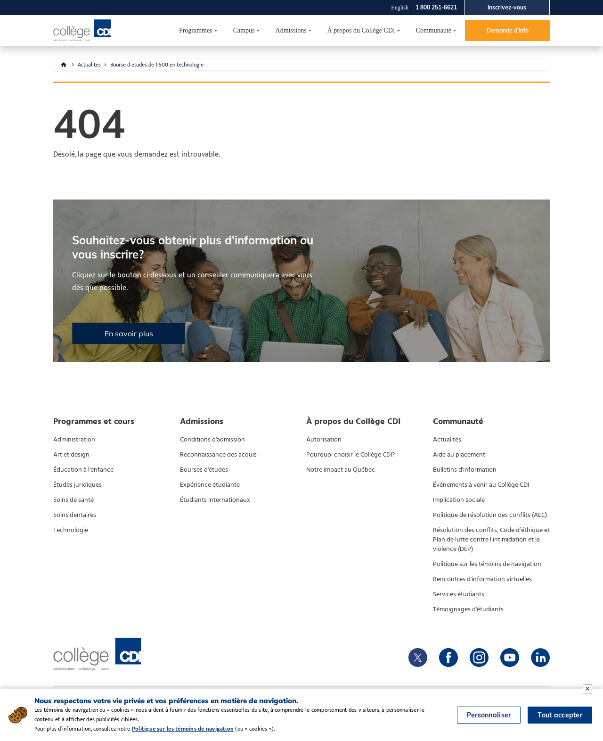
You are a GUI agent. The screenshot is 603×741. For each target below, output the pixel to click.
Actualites (89, 64)
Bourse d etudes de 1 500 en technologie (157, 64)
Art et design (71, 454)
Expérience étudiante (210, 485)
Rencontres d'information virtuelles (482, 579)
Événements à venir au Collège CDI (481, 485)
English (399, 7)
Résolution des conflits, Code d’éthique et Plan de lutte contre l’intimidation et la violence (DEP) (491, 539)
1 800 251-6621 (436, 7)
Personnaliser (489, 715)
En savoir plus (129, 333)
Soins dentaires (74, 515)
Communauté (433, 30)
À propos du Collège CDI (361, 30)
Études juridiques (77, 485)
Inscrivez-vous (507, 7)
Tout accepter (560, 715)
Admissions (291, 30)
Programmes (195, 30)
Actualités (447, 439)
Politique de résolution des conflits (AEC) (490, 515)
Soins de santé (73, 500)
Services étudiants (458, 594)
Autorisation (324, 439)
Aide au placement (459, 454)
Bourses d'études (204, 470)
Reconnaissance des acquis (218, 454)
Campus (244, 30)
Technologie (70, 530)
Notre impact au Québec (340, 470)
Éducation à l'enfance (83, 470)
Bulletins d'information (465, 470)
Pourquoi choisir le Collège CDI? (350, 454)
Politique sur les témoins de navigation (487, 564)
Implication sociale (459, 500)
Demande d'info (508, 30)
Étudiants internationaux (215, 500)
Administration (74, 439)
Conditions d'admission (212, 439)
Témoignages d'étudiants (468, 609)
